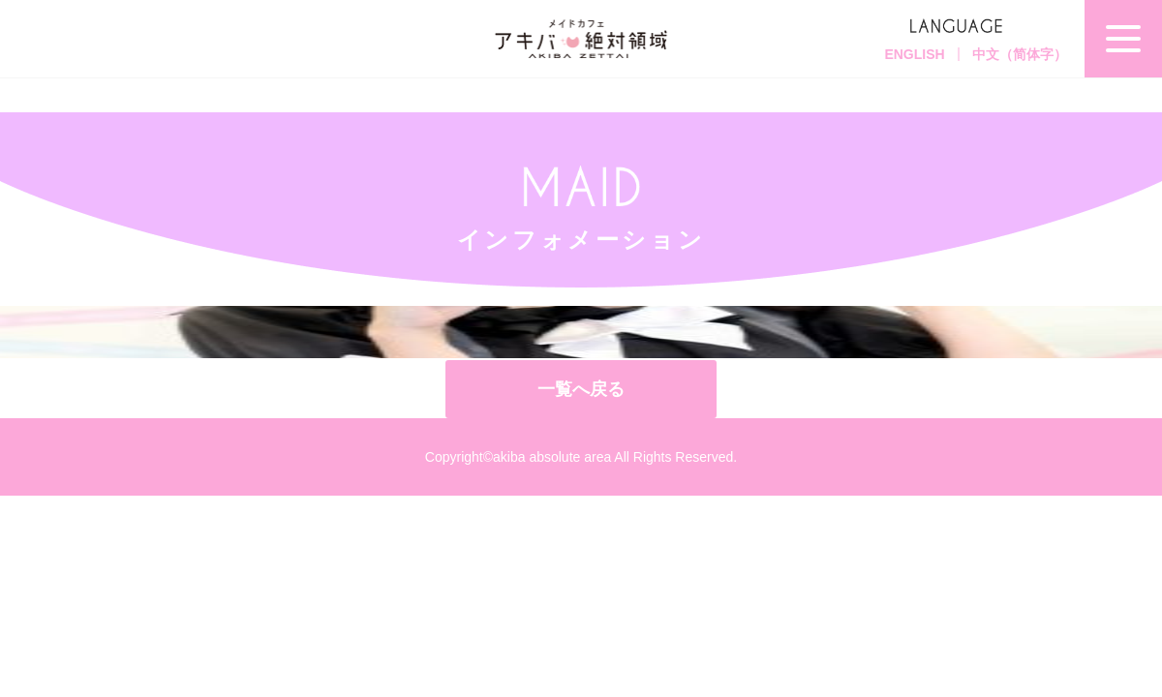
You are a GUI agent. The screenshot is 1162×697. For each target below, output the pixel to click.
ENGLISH (914, 54)
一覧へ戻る (581, 389)
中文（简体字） (1019, 54)
